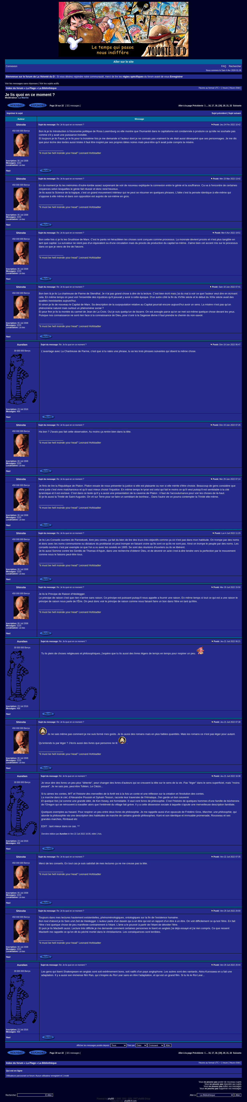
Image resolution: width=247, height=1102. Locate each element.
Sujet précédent (219, 113)
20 (224, 106)
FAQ (223, 66)
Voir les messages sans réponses (21, 83)
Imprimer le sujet (15, 113)
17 (213, 106)
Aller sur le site (123, 61)
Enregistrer (176, 76)
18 (216, 106)
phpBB (111, 1099)
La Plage (31, 88)
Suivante (237, 106)
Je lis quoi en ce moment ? (30, 94)
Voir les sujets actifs (49, 83)
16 (209, 106)
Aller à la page (185, 106)
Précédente (198, 106)
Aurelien (64, 834)
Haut (8, 171)
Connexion (11, 66)
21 (227, 106)
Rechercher (235, 66)
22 (231, 106)
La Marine (23, 97)
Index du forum (14, 88)
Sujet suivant (234, 113)
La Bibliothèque (48, 88)
